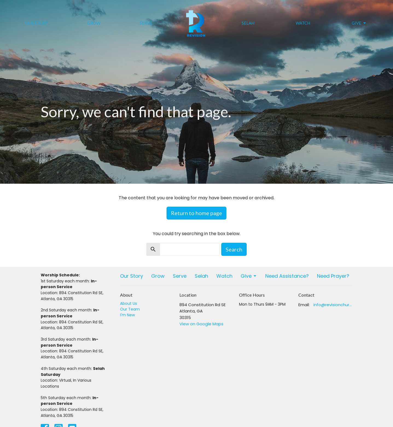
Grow (93, 23)
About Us (128, 303)
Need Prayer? (333, 276)
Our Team (130, 309)
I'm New (127, 315)
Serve (146, 23)
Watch (303, 23)
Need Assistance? (287, 276)
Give (359, 23)
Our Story (36, 23)
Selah (248, 23)
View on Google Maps (201, 324)
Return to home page (196, 213)
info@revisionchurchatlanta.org (333, 305)
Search (234, 249)
